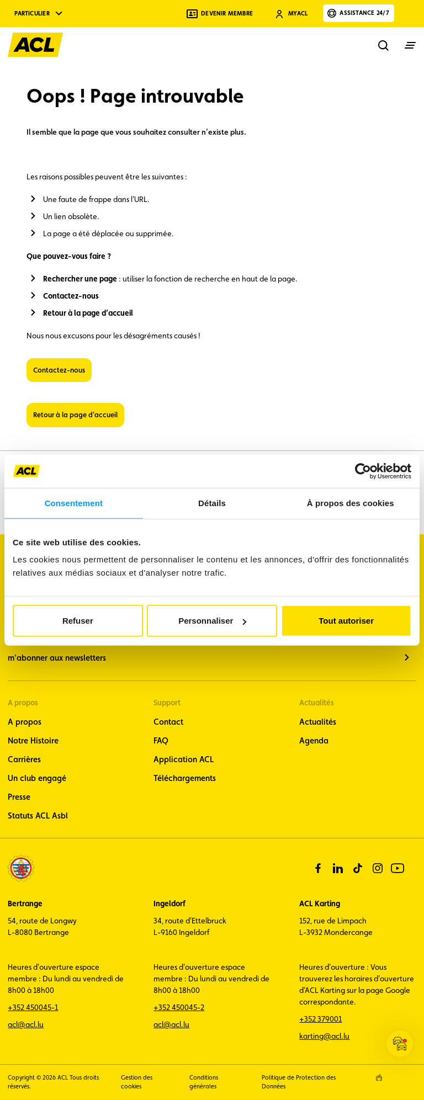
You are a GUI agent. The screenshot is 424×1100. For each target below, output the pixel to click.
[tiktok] (357, 868)
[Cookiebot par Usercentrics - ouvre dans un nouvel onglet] (363, 471)
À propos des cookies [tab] (350, 502)
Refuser (77, 620)
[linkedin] (337, 868)
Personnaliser (212, 620)
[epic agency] (379, 1078)
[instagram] (377, 868)
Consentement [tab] (74, 502)
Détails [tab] (212, 502)
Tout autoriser (346, 620)
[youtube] (397, 868)
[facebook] (318, 868)
